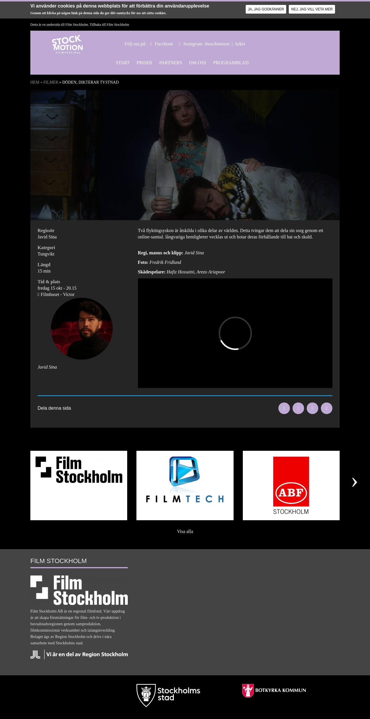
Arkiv (240, 43)
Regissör (46, 230)
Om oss (197, 62)
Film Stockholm (118, 25)
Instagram (192, 43)
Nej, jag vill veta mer (311, 9)
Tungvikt (46, 253)
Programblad (231, 62)
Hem (34, 82)
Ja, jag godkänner (266, 9)
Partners (170, 62)
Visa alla (185, 531)
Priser (144, 62)
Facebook (164, 43)
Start (123, 62)
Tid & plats (49, 281)
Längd (44, 264)
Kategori (46, 247)
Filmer (50, 82)
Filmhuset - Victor (58, 294)
